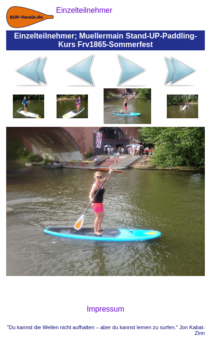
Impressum (105, 309)
